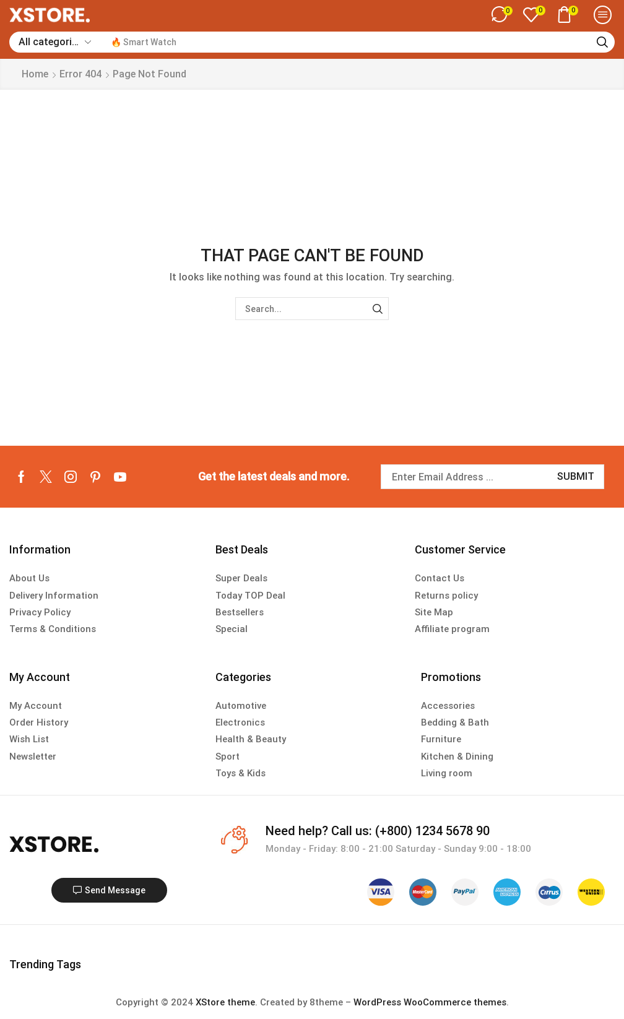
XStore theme (225, 1002)
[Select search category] (53, 42)
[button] (502, 14)
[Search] (602, 42)
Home (35, 74)
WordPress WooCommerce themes (429, 1002)
